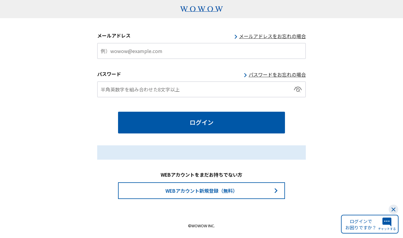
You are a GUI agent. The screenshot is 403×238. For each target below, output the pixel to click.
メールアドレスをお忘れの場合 (272, 36)
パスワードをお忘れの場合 (277, 74)
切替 (298, 89)
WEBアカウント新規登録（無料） (201, 190)
